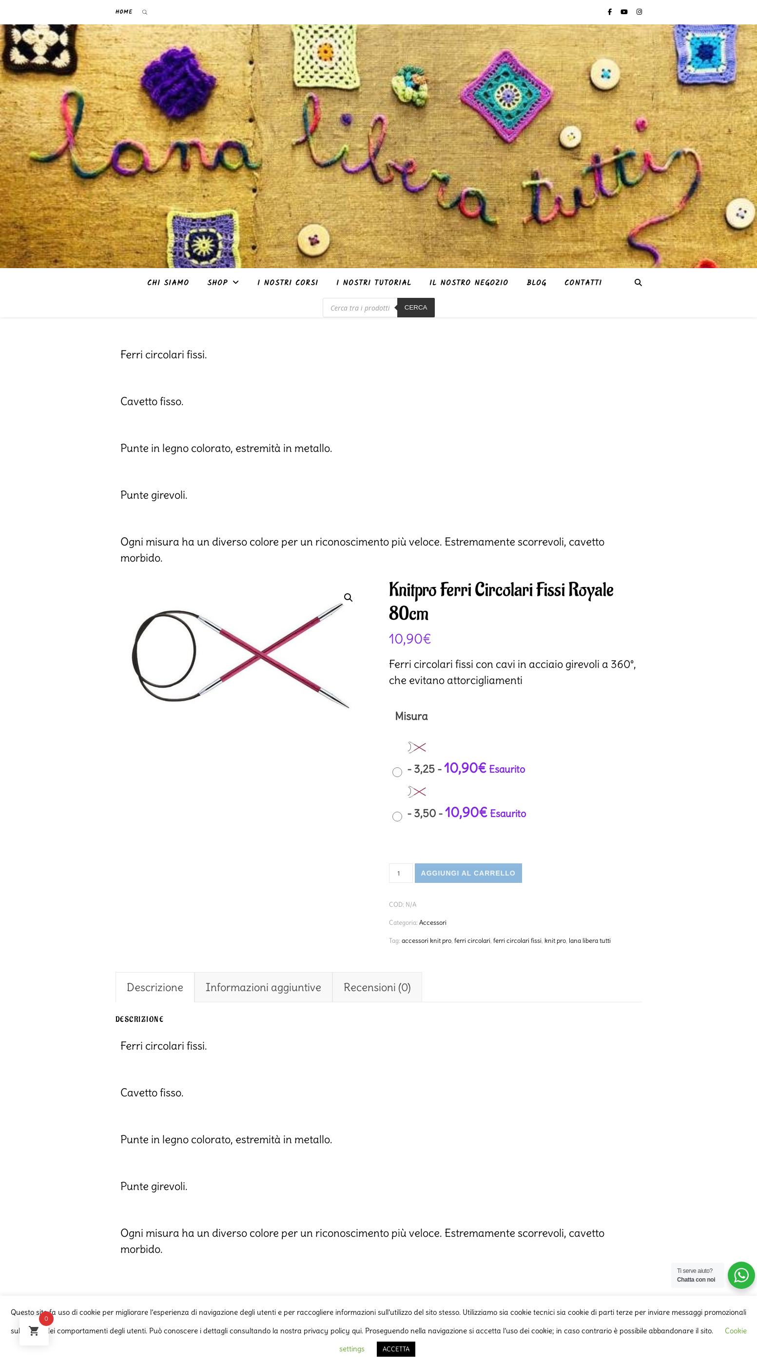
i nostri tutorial (373, 283)
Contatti (583, 283)
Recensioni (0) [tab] (377, 987)
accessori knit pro (426, 940)
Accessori (432, 922)
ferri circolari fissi (517, 940)
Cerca (416, 307)
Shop (217, 283)
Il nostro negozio (468, 283)
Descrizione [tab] (155, 987)
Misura (411, 716)
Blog (536, 283)
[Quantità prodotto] (400, 873)
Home (124, 12)
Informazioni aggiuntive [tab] (263, 987)
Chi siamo (168, 283)
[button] (348, 597)
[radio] (461, 759)
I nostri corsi (287, 283)
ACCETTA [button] (396, 1349)
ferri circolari (472, 940)
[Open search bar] (145, 12)
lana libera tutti (590, 940)
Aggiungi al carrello (468, 873)
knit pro (555, 940)
